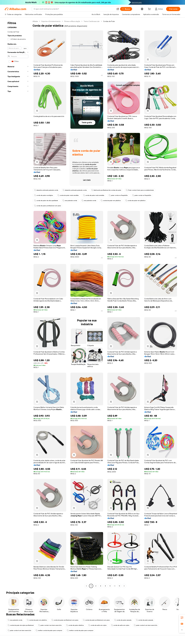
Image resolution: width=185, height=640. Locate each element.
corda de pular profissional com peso (47, 206)
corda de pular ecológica (43, 195)
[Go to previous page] (86, 586)
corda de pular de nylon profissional (21, 625)
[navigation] (18, 304)
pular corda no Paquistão (118, 195)
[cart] (149, 9)
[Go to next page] (124, 586)
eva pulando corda (69, 200)
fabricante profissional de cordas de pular (106, 190)
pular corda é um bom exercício (50, 625)
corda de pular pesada (122, 620)
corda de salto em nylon (97, 625)
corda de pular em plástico (111, 200)
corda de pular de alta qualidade (46, 200)
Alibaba (35, 21)
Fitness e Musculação (72, 21)
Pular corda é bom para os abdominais (140, 190)
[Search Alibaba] (74, 9)
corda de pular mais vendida (68, 195)
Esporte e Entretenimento (51, 21)
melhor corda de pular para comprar (49, 630)
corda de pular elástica (75, 625)
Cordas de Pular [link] (109, 21)
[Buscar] (126, 9)
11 (119, 586)
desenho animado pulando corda (46, 190)
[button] (117, 9)
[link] (182, 618)
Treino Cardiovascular (92, 21)
